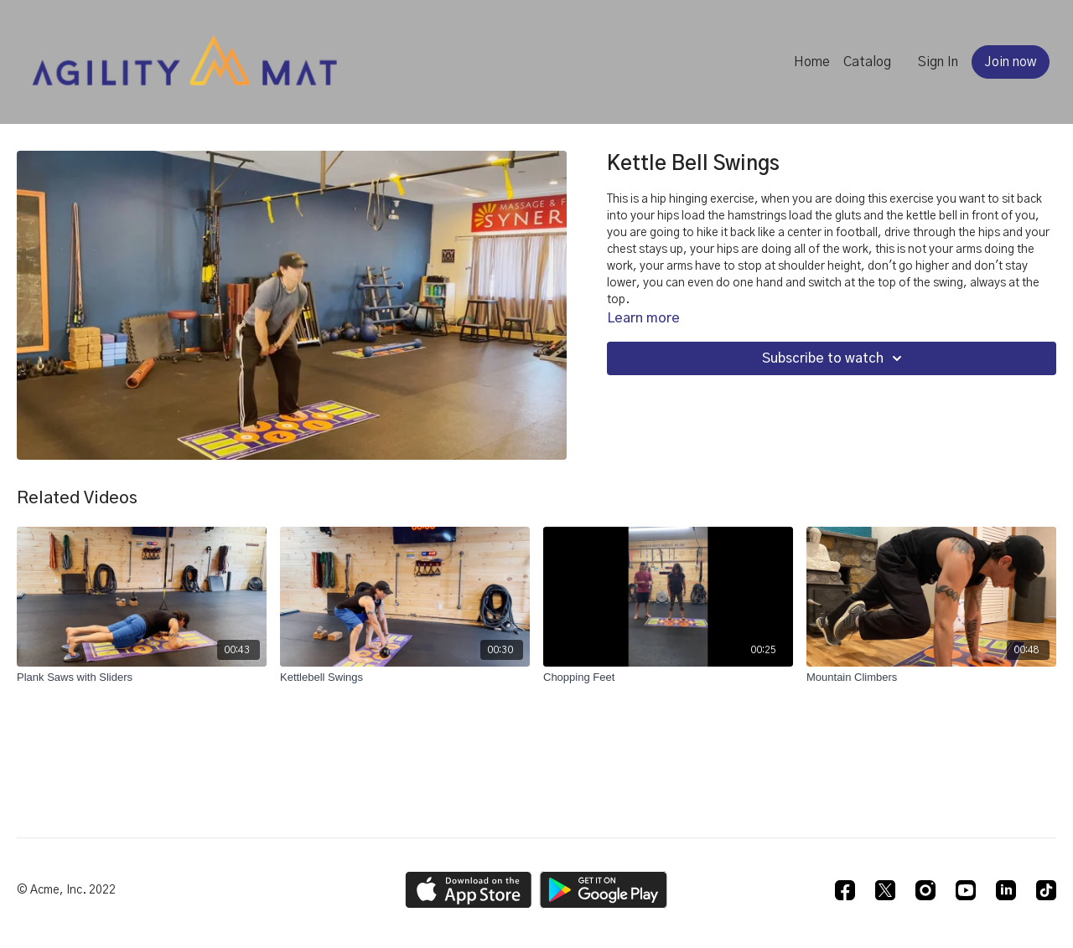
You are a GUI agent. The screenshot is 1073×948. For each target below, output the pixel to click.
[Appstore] (468, 890)
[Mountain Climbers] (931, 677)
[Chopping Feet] (668, 677)
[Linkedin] (1006, 890)
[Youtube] (966, 890)
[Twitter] (885, 890)
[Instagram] (925, 890)
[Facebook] (845, 890)
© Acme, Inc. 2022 (66, 890)
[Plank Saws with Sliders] (142, 677)
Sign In (938, 62)
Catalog (867, 62)
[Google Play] (603, 890)
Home (812, 62)
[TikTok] (1046, 890)
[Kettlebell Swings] (405, 677)
